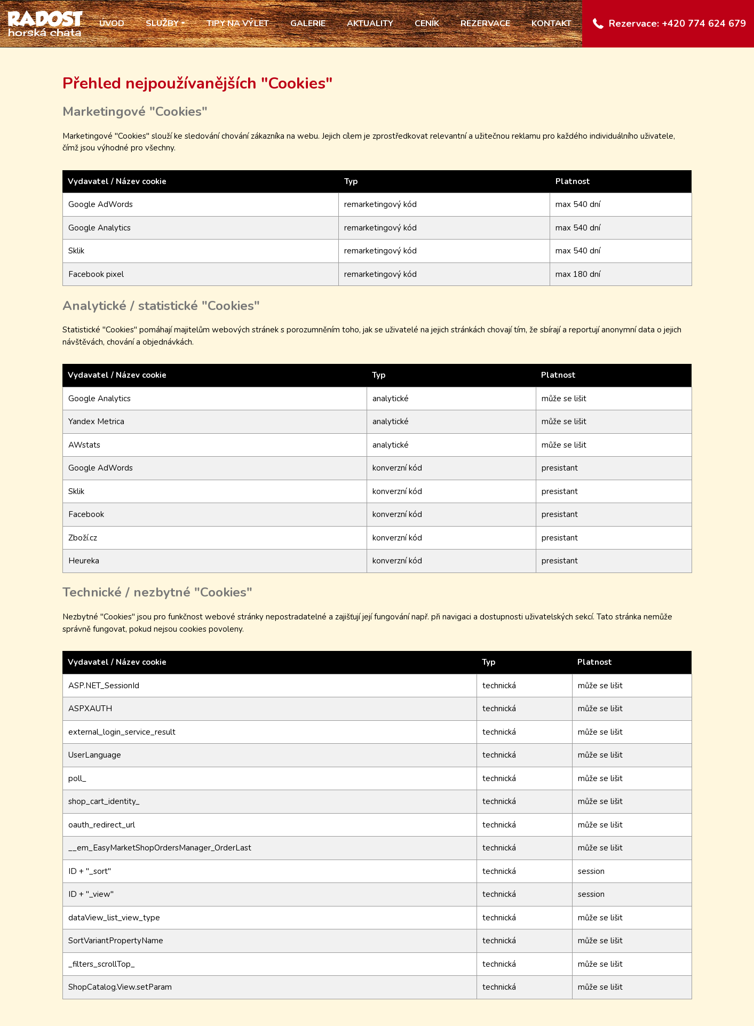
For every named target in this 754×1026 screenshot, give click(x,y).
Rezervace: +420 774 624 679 (677, 23)
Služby (162, 23)
